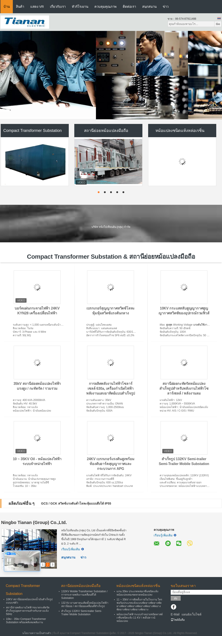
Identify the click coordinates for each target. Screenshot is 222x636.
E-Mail (175, 614)
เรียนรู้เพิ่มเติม (72, 549)
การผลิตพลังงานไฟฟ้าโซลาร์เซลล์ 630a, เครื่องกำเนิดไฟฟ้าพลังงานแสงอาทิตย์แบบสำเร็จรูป (110, 388)
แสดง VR (37, 6)
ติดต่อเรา (129, 6)
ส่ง (175, 598)
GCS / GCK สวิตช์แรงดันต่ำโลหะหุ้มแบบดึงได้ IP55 (76, 503)
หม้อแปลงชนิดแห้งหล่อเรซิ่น (179, 130)
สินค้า (20, 6)
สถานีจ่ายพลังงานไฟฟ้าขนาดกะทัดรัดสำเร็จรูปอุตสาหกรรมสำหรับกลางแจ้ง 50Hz (28, 611)
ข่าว (165, 6)
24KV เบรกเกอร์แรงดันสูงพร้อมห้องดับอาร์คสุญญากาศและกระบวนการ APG (110, 464)
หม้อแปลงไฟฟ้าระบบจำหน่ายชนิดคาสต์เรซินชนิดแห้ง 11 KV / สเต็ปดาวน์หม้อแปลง (140, 618)
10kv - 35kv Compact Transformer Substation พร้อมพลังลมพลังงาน (26, 620)
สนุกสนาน (149, 6)
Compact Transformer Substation (32, 130)
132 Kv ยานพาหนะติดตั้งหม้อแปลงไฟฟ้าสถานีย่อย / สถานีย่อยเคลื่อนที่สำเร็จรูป (84, 604)
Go (218, 24)
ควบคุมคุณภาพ (105, 6)
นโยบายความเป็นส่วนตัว (36, 633)
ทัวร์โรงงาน (80, 6)
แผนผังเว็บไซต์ (191, 614)
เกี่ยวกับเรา (58, 6)
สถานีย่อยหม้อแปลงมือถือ (106, 130)
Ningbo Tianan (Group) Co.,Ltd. (34, 522)
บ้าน (7, 6)
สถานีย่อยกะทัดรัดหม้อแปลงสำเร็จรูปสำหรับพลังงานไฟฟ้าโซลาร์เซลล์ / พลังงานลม (184, 388)
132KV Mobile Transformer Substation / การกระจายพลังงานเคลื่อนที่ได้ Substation (84, 595)
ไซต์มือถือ (178, 619)
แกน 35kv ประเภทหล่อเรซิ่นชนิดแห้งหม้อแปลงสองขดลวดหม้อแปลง (137, 593)
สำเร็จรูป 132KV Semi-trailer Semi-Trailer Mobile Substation (81, 612)
